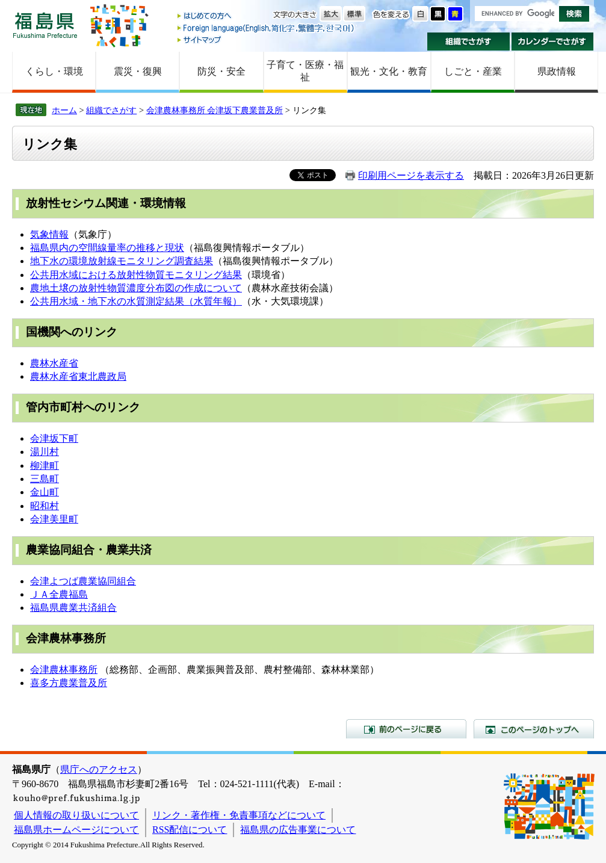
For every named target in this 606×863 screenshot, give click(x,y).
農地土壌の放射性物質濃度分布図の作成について (136, 288)
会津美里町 (54, 519)
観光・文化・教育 (388, 71)
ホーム (64, 110)
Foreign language (266, 28)
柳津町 (44, 465)
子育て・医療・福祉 (305, 71)
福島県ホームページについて (76, 829)
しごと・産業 (473, 71)
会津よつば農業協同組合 (83, 581)
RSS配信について (189, 829)
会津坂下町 (54, 438)
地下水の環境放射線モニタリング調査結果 (121, 261)
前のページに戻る (406, 728)
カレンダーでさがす (553, 41)
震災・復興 (138, 71)
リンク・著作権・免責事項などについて (239, 815)
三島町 (44, 479)
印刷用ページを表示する (411, 175)
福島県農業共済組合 (73, 607)
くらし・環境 (54, 71)
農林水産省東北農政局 (78, 376)
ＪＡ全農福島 (59, 594)
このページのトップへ (534, 728)
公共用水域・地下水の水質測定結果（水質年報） (136, 301)
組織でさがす (468, 41)
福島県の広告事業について (298, 829)
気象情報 (49, 234)
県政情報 (556, 71)
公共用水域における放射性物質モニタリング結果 (136, 275)
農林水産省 (54, 363)
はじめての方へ (266, 16)
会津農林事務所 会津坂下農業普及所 (214, 110)
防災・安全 (221, 71)
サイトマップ (266, 39)
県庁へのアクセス (98, 769)
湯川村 (44, 452)
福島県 (45, 25)
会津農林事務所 (63, 669)
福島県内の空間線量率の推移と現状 (107, 248)
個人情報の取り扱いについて (76, 815)
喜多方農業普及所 (68, 683)
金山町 (44, 492)
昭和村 (44, 506)
